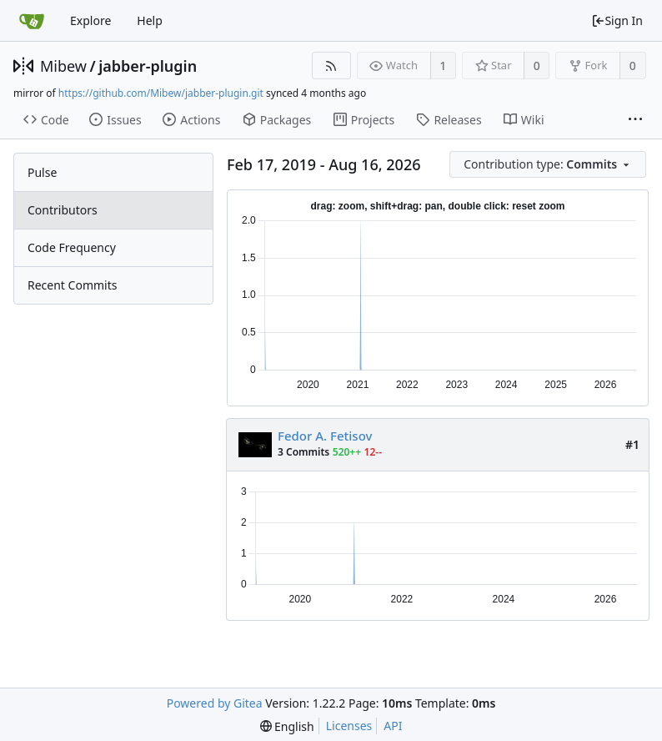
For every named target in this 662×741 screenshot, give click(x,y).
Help (150, 20)
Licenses (349, 725)
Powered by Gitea (215, 703)
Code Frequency (72, 247)
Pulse (42, 172)
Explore (90, 20)
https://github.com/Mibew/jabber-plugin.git (160, 93)
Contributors (63, 210)
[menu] (549, 165)
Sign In (617, 20)
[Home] (31, 21)
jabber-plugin (147, 66)
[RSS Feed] (331, 65)
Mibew (63, 66)
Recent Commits (72, 285)
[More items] (635, 120)
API (393, 725)
